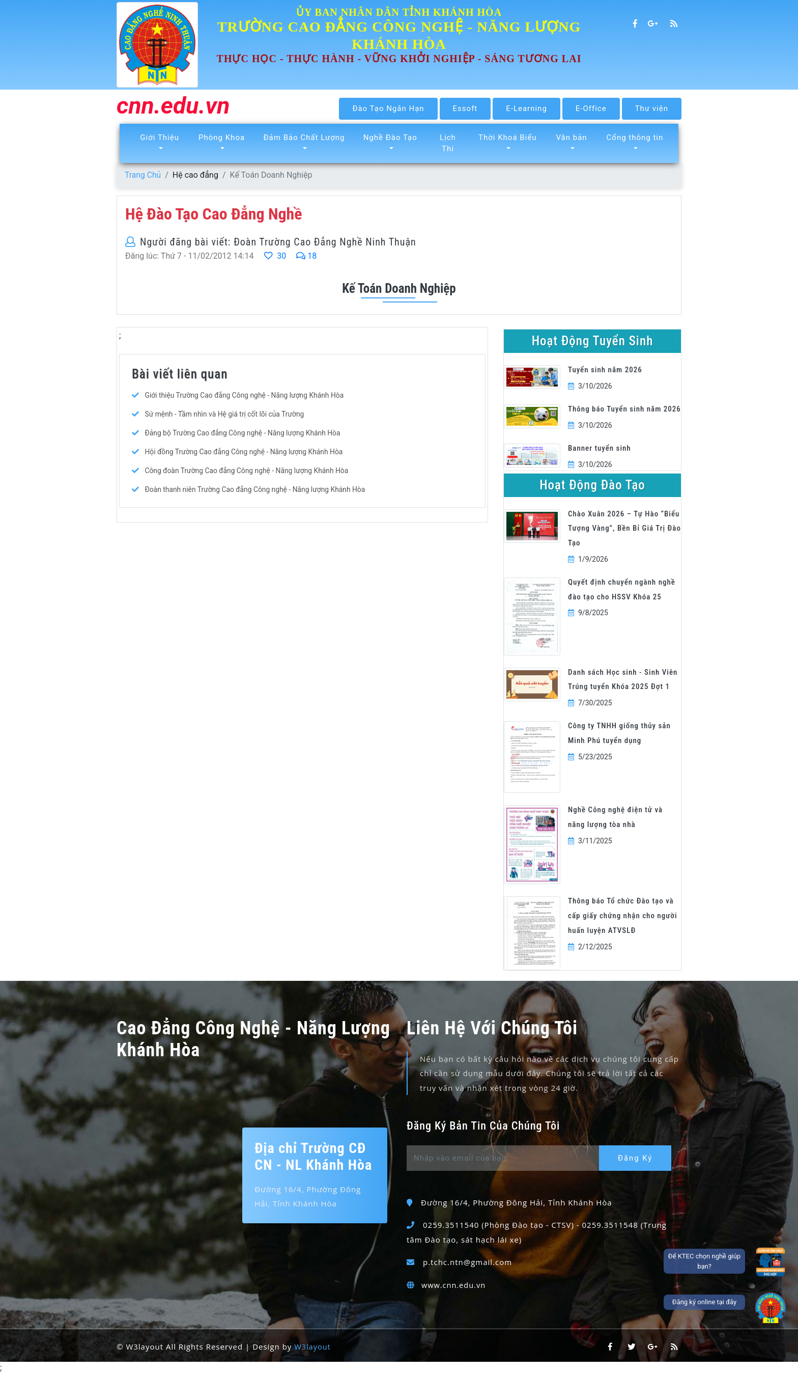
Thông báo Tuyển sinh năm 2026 (624, 409)
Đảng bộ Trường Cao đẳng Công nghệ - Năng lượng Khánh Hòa (244, 433)
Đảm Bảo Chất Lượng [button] (304, 137)
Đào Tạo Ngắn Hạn (388, 108)
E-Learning (526, 108)
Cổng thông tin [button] (635, 137)
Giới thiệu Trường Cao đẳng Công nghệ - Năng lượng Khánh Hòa (245, 395)
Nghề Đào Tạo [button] (390, 137)
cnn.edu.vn (175, 107)
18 (306, 256)
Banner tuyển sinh (599, 448)
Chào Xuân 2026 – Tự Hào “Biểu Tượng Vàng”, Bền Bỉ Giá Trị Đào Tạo (624, 528)
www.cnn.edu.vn (454, 1285)
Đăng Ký (636, 1158)
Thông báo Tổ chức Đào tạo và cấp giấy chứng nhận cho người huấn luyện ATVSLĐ (622, 915)
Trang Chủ (143, 175)
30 (275, 256)
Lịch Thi (448, 143)
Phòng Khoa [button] (221, 137)
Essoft (465, 108)
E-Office (591, 108)
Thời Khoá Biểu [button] (507, 137)
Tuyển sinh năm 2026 (605, 369)
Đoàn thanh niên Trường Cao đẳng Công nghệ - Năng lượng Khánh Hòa (256, 489)
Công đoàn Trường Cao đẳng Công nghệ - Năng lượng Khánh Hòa (248, 470)
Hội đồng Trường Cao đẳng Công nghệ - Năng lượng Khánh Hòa (245, 452)
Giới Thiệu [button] (159, 137)
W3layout (313, 1346)
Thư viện (651, 108)
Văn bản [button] (571, 137)
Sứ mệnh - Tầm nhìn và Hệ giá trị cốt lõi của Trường (225, 414)
